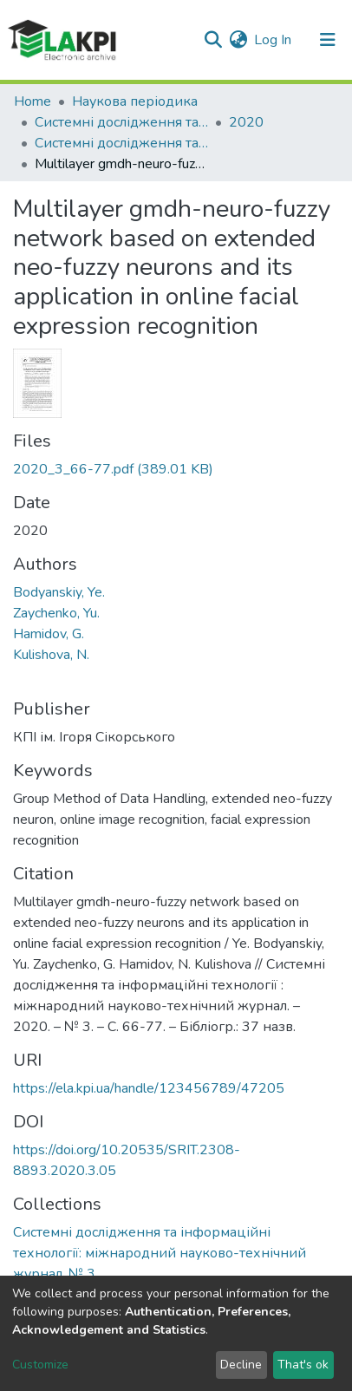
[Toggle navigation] (327, 40)
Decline (241, 1364)
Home (32, 101)
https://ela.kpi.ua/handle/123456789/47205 (148, 1088)
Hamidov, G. (48, 633)
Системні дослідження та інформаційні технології (121, 122)
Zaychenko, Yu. (56, 613)
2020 (246, 122)
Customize (40, 1364)
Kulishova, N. (51, 654)
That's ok (303, 1364)
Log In (273, 39)
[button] (238, 39)
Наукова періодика (135, 101)
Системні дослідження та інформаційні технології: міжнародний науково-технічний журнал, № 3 (121, 143)
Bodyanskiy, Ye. (59, 592)
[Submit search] (213, 39)
